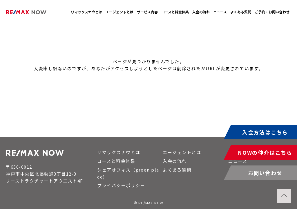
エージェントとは (119, 11)
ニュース (220, 11)
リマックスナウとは (86, 11)
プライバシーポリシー (121, 185)
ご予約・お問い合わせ (272, 11)
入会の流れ (201, 11)
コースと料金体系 (175, 11)
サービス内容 (147, 11)
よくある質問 (240, 11)
